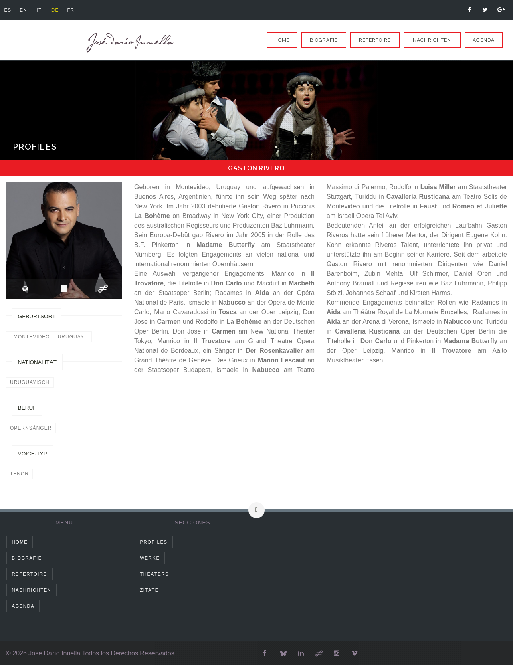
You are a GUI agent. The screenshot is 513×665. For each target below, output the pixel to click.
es (8, 10)
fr (76, 10)
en (25, 10)
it (42, 10)
